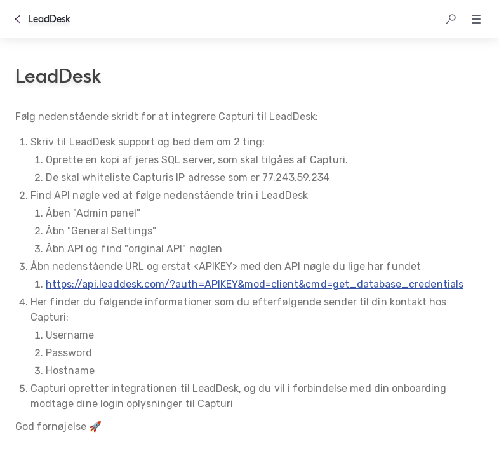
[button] (450, 19)
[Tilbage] (17, 19)
